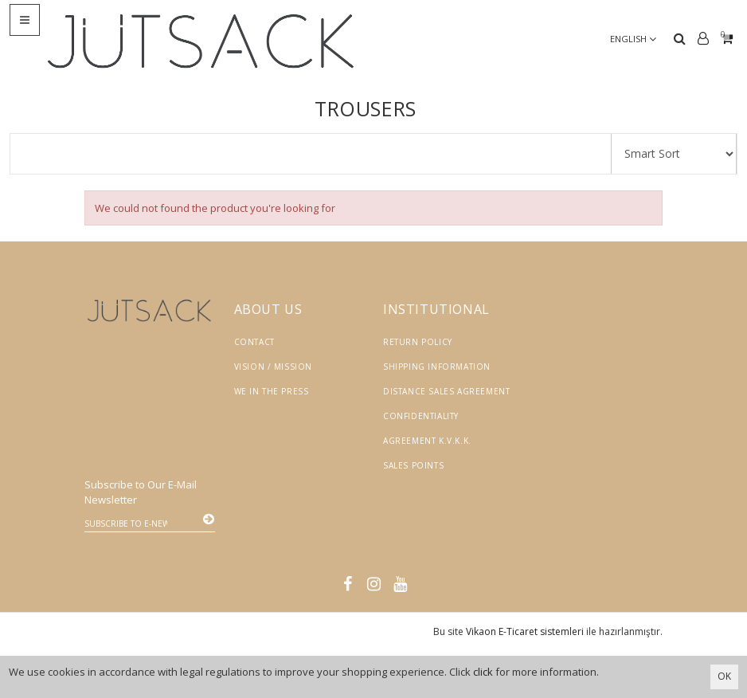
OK (724, 676)
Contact (254, 341)
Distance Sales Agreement (446, 391)
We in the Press (271, 391)
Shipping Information (437, 366)
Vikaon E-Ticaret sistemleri (525, 631)
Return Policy (417, 341)
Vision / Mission (273, 366)
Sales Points (413, 465)
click (483, 672)
